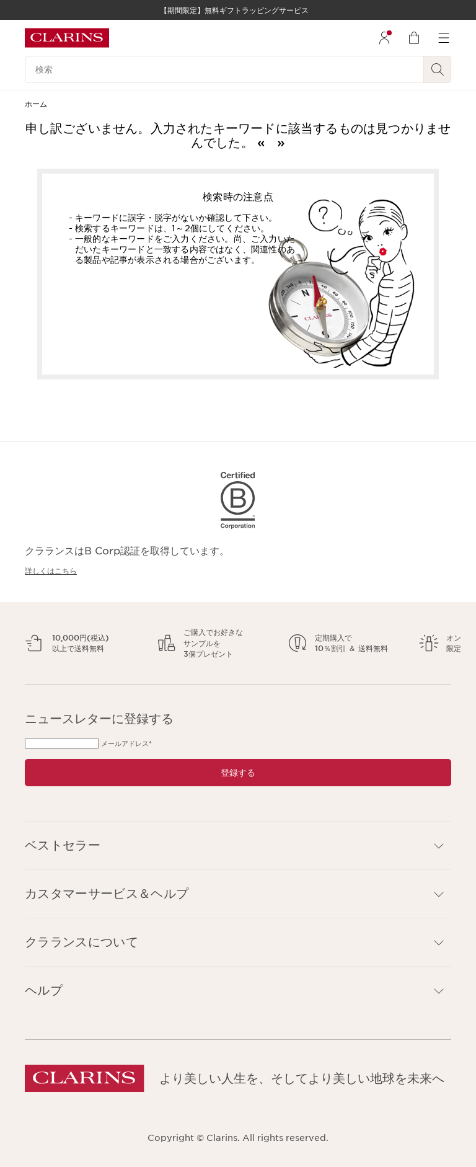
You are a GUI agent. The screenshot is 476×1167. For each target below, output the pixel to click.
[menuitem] (384, 37)
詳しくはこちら (51, 570)
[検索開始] (437, 69)
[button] (238, 845)
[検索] (224, 69)
